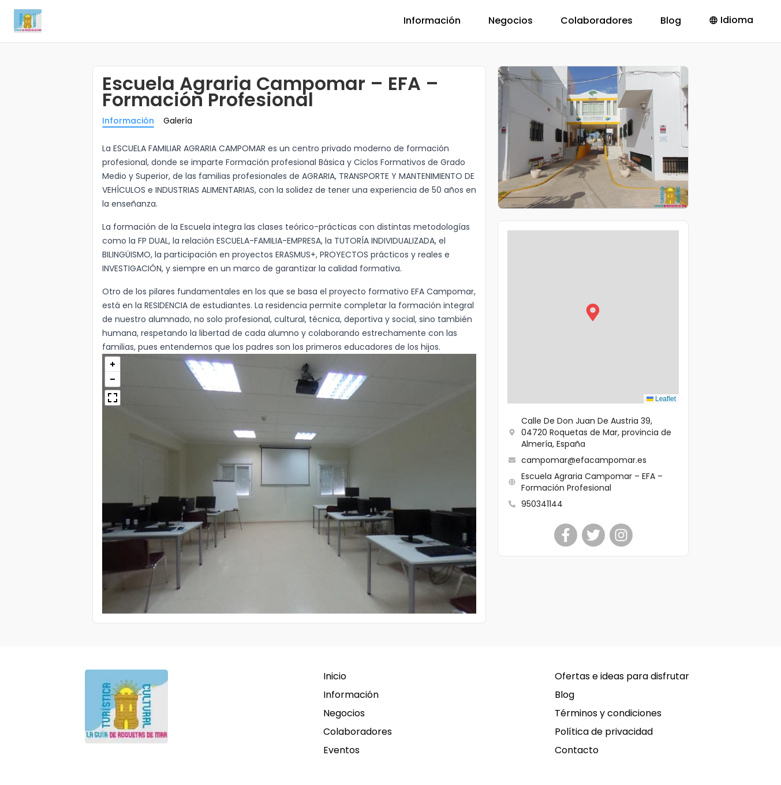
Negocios (510, 20)
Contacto (577, 750)
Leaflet (661, 399)
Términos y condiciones (608, 713)
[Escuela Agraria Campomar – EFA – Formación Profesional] (565, 535)
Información (432, 20)
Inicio (334, 676)
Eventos (341, 750)
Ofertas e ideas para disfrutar (622, 676)
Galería (177, 120)
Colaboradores (596, 20)
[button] (592, 317)
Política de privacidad (604, 731)
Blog (670, 20)
